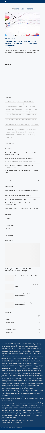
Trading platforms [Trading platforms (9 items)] (31, 129)
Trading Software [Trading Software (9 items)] (31, 132)
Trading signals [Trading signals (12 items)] (21, 132)
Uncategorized (9, 235)
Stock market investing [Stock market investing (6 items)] (23, 124)
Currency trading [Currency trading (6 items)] (23, 106)
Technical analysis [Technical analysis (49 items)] (29, 127)
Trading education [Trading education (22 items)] (10, 129)
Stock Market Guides (11, 232)
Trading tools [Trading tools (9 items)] (9, 137)
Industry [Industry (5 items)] (33, 111)
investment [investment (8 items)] (8, 114)
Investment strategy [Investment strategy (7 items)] (31, 114)
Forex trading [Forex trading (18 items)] (28, 109)
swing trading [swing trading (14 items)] (19, 127)
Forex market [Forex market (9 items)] (19, 109)
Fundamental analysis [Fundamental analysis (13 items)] (24, 111)
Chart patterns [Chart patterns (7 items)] (18, 104)
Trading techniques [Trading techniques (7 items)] (21, 134)
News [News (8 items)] (34, 119)
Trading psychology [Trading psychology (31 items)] (10, 132)
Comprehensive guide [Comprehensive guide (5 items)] (29, 104)
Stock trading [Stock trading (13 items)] (35, 124)
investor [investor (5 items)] (8, 116)
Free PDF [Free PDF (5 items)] (35, 109)
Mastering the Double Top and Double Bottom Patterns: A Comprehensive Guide (27, 294)
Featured (8, 222)
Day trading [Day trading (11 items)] (32, 106)
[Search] (39, 1)
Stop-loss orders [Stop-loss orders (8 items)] (9, 127)
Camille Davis (8, 47)
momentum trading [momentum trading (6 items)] (26, 119)
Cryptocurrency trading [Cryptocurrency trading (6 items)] (11, 106)
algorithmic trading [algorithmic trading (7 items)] (10, 101)
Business (8, 218)
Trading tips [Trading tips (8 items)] (31, 134)
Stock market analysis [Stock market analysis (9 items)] (11, 124)
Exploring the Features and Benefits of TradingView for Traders (20, 199)
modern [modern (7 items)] (18, 119)
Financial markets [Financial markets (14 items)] (10, 109)
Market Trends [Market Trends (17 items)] (25, 116)
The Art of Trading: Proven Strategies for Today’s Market (18, 195)
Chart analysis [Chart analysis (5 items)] (9, 104)
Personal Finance (10, 225)
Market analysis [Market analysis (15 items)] (15, 116)
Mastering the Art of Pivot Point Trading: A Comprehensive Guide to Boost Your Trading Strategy (22, 269)
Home (6, 5)
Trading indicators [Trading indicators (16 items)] (20, 129)
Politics (8, 228)
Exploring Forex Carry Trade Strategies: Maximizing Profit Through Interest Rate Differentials (21, 43)
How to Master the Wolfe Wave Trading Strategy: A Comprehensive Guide (26, 303)
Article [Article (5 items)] (19, 101)
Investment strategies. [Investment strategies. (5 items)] (18, 114)
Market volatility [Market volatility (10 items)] (10, 119)
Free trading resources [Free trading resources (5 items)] (11, 111)
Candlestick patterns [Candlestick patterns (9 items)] (28, 101)
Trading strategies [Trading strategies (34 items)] (10, 134)
